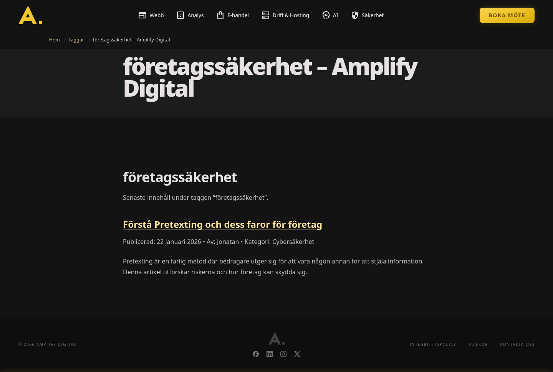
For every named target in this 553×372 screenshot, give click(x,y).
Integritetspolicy (433, 344)
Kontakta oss (517, 344)
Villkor (478, 344)
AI (329, 15)
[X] (297, 354)
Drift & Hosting (285, 15)
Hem (54, 39)
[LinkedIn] (270, 354)
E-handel (232, 15)
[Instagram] (283, 354)
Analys (190, 15)
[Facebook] (256, 354)
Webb (151, 15)
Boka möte (507, 15)
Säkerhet (367, 15)
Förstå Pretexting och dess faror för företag (222, 224)
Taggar (76, 39)
